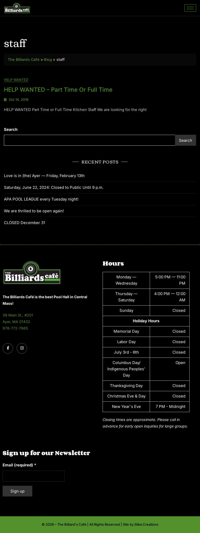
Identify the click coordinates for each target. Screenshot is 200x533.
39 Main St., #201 (18, 315)
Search (10, 129)
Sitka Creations (146, 525)
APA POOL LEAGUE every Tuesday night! (41, 199)
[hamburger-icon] (190, 8)
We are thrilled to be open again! (34, 210)
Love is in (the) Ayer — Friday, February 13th (44, 175)
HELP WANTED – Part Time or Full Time (58, 89)
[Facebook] (8, 348)
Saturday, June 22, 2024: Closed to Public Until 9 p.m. (53, 187)
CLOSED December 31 (24, 222)
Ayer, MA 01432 (16, 322)
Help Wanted (16, 80)
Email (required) (19, 465)
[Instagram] (22, 348)
